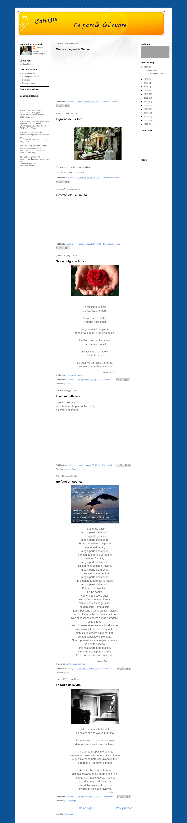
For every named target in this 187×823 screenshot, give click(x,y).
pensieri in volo (34, 132)
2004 (146, 124)
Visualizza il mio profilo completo (40, 52)
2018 (146, 83)
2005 (146, 120)
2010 (146, 101)
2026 (146, 67)
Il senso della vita (68, 396)
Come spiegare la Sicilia (73, 49)
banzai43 (31, 121)
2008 (146, 109)
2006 (146, 116)
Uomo (29, 146)
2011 (146, 98)
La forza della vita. (68, 685)
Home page (86, 808)
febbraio (150, 70)
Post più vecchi (125, 808)
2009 (146, 105)
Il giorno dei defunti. (70, 119)
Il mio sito (26, 80)
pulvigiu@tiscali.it (27, 64)
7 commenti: (107, 465)
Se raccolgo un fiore (70, 261)
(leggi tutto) (30, 117)
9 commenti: (106, 380)
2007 (146, 113)
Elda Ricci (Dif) (28, 73)
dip (29, 110)
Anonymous (32, 157)
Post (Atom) (69, 814)
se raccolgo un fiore (33, 124)
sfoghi (73, 469)
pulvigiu (39, 47)
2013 (146, 90)
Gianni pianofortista (30, 77)
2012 (146, 94)
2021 (146, 79)
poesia (67, 384)
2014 (146, 87)
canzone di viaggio (32, 112)
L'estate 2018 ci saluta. (72, 195)
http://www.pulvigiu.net (75, 375)
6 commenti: (107, 668)
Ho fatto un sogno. (69, 481)
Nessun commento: (110, 102)
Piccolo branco (28, 83)
